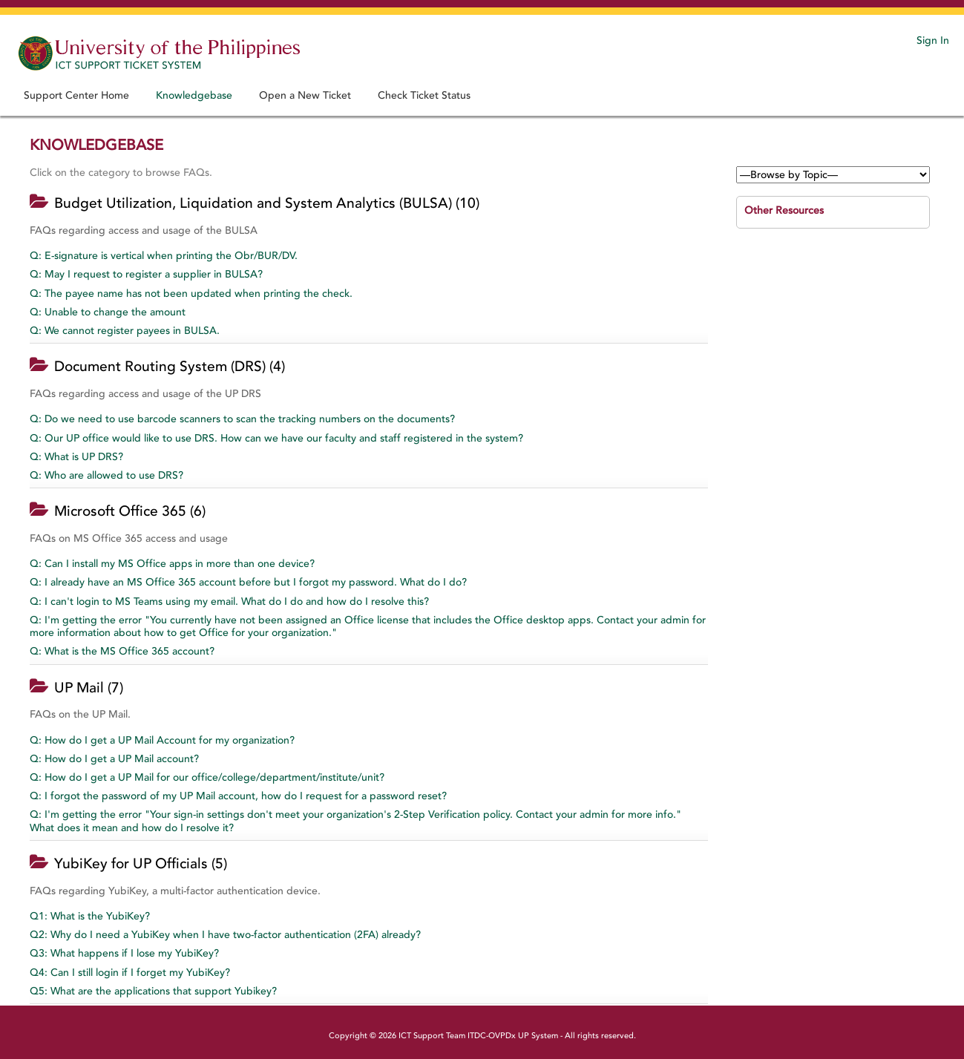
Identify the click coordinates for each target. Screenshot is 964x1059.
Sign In (933, 40)
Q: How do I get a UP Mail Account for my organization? (162, 740)
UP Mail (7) (88, 688)
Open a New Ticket (305, 95)
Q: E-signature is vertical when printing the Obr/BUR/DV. (164, 256)
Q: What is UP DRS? (76, 457)
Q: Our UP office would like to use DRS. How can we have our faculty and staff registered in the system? (276, 438)
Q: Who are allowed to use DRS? (106, 475)
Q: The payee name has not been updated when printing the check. (191, 293)
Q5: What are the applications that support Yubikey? (153, 991)
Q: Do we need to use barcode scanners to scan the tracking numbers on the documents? (242, 419)
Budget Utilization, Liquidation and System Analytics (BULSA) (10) (266, 203)
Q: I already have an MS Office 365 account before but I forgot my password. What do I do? (248, 582)
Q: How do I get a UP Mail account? (114, 759)
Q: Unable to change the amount (108, 312)
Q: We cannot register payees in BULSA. (125, 331)
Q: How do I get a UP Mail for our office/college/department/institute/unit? (207, 777)
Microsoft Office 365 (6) (130, 511)
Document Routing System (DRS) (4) (169, 366)
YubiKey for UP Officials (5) (140, 863)
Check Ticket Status (424, 95)
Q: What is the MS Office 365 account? (122, 651)
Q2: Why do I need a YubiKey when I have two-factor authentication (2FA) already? (225, 935)
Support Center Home (76, 95)
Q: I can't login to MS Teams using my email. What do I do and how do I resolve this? (229, 601)
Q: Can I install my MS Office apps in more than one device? (172, 564)
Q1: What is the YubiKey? (90, 916)
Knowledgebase (194, 95)
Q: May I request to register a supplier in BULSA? (146, 274)
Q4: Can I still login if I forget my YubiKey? (130, 972)
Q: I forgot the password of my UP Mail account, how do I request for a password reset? (238, 796)
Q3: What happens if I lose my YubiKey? (124, 953)
